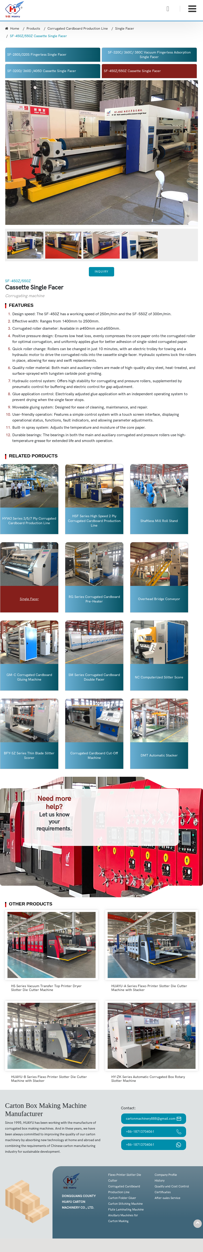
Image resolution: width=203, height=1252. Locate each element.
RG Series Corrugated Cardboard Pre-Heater (94, 599)
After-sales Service (167, 1198)
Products (33, 29)
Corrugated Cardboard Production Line (77, 29)
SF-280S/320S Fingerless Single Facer (36, 55)
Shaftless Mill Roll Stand (159, 521)
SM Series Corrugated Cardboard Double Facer (94, 677)
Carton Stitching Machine (125, 1204)
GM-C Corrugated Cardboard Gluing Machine (29, 677)
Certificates (163, 1192)
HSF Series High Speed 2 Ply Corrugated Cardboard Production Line (94, 520)
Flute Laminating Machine (126, 1210)
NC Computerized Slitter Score (159, 677)
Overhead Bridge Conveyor (159, 599)
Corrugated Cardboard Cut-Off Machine (94, 755)
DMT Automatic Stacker (159, 755)
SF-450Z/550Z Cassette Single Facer (132, 71)
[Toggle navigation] (192, 9)
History (159, 1181)
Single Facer (124, 29)
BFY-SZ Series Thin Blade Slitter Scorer (29, 755)
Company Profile (166, 1175)
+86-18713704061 (153, 1131)
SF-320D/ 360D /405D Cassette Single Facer (41, 71)
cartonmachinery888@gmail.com (153, 1118)
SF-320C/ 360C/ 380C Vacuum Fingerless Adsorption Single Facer (149, 54)
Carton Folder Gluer (122, 1198)
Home (12, 29)
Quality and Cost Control (172, 1186)
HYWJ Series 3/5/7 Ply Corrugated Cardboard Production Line (29, 520)
